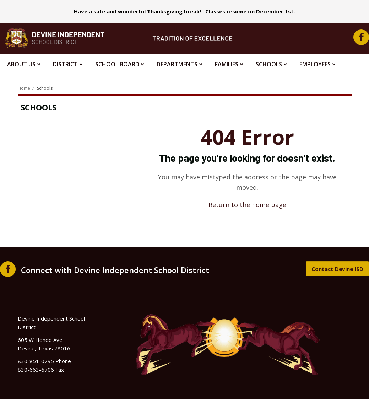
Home (24, 88)
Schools (45, 88)
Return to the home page (247, 204)
